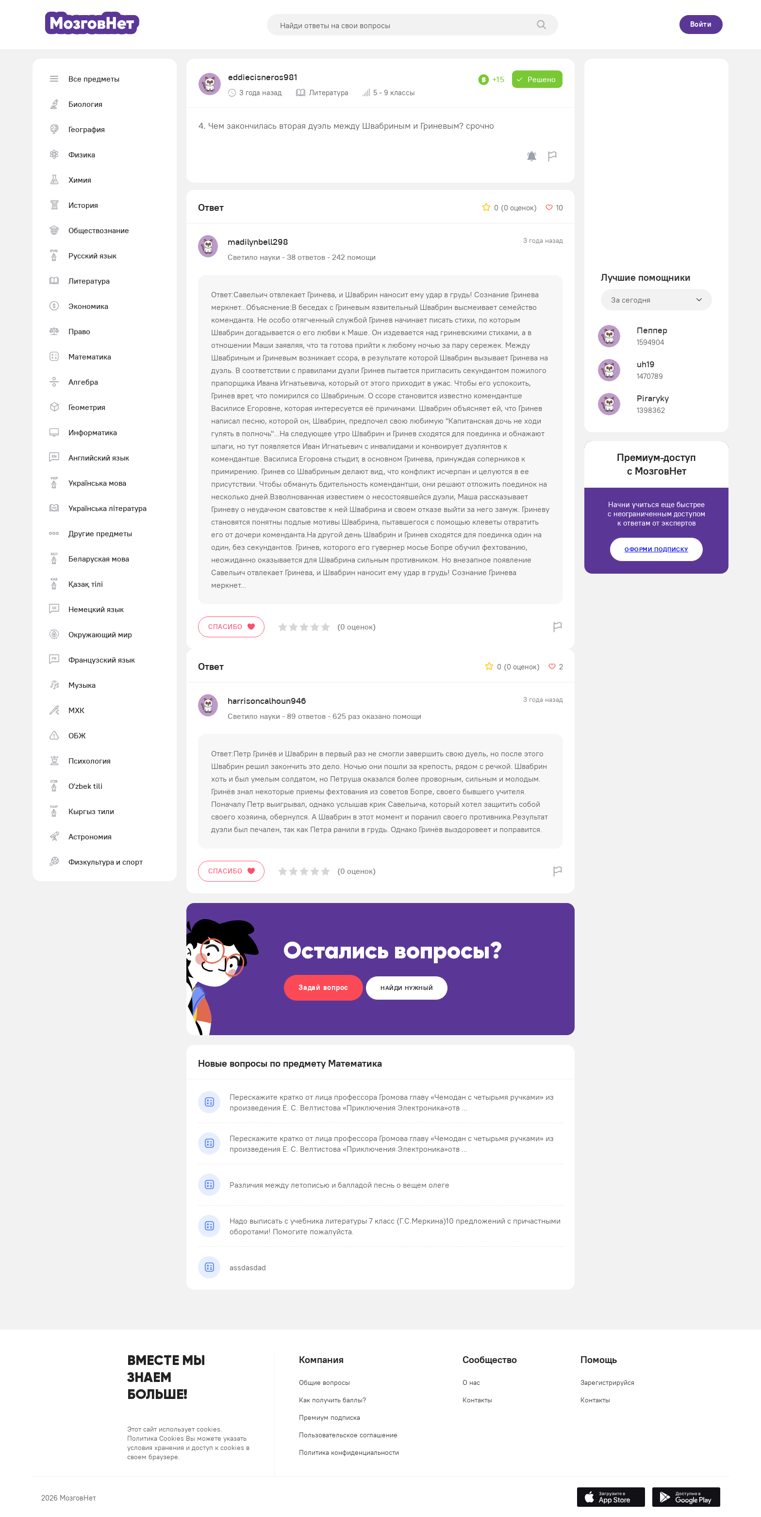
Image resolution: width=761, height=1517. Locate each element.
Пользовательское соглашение (348, 1435)
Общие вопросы (324, 1382)
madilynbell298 (258, 241)
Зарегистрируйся (607, 1382)
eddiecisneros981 (262, 77)
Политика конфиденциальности (349, 1452)
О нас (471, 1382)
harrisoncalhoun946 (267, 700)
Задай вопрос (323, 987)
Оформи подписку (656, 549)
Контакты (477, 1400)
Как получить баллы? (332, 1400)
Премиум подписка (329, 1417)
